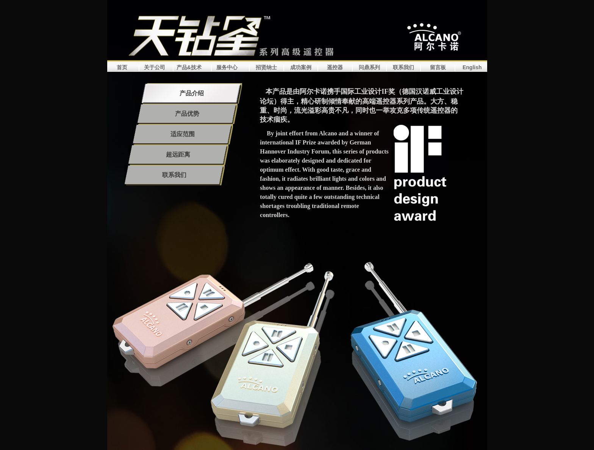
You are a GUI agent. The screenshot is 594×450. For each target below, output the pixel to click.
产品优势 (187, 113)
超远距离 (178, 154)
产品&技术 (189, 67)
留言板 (438, 67)
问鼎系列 (369, 67)
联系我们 (403, 67)
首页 (122, 67)
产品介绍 (192, 93)
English (472, 67)
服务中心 (227, 67)
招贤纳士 (266, 67)
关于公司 (154, 67)
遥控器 (335, 67)
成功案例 (300, 67)
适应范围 (182, 134)
